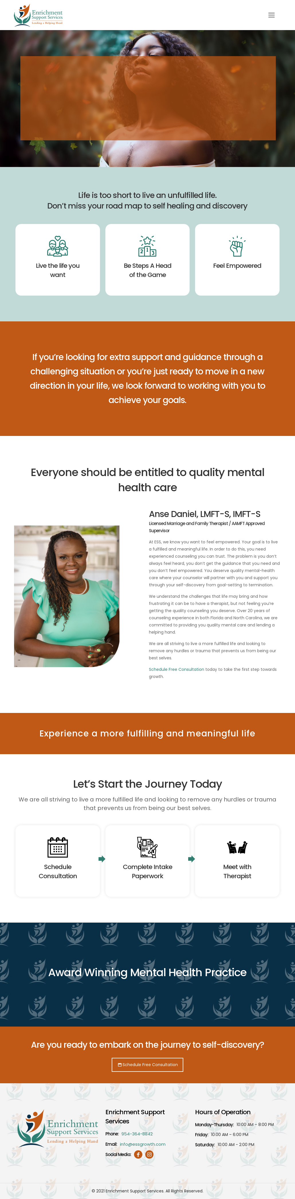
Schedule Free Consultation (176, 669)
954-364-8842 (137, 1134)
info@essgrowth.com (143, 1144)
